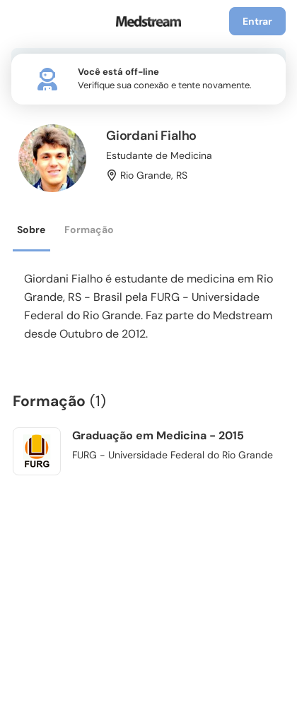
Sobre (31, 229)
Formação (89, 229)
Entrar (257, 21)
